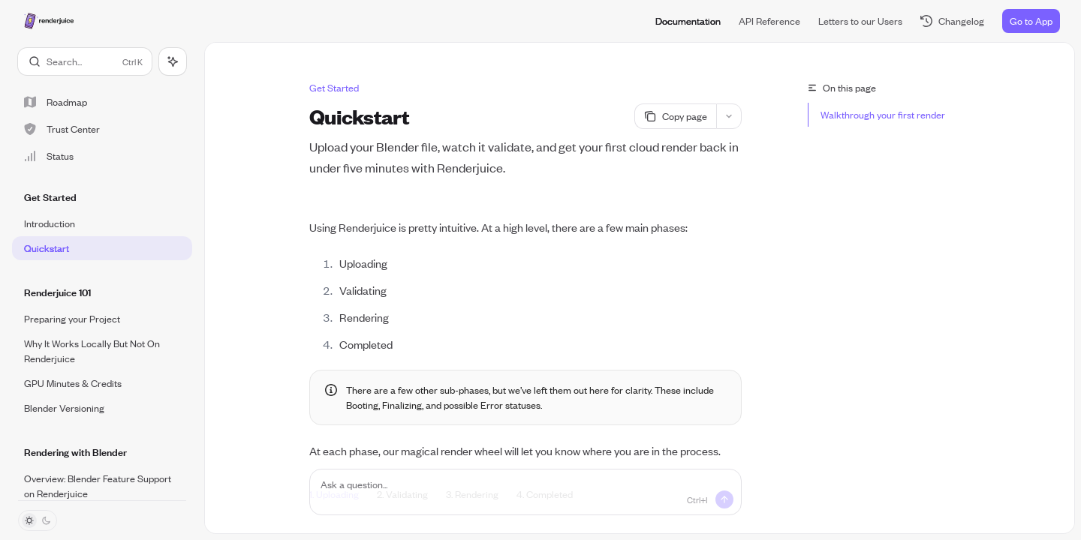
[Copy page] (675, 116)
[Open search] (85, 61)
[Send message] (724, 499)
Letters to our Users (860, 21)
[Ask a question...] (525, 492)
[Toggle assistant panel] (172, 61)
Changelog (952, 21)
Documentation (688, 21)
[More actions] (729, 116)
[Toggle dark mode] (37, 520)
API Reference (769, 21)
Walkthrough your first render (883, 114)
